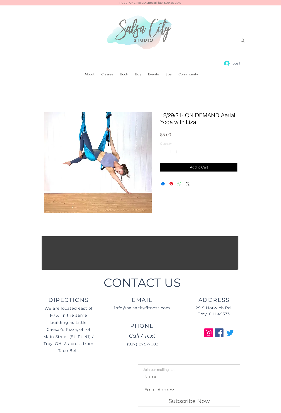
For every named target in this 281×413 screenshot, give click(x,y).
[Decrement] (163, 152)
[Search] (242, 40)
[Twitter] (230, 332)
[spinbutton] (170, 152)
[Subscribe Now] (189, 401)
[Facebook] (219, 332)
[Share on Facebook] (163, 183)
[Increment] (176, 152)
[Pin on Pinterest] (171, 183)
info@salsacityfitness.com (142, 308)
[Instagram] (208, 332)
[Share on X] (187, 183)
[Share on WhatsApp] (179, 183)
